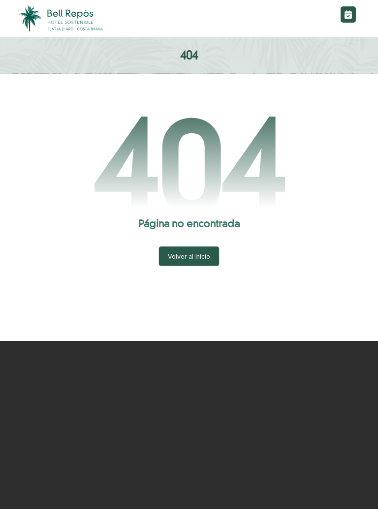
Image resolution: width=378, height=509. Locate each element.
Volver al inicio (189, 256)
